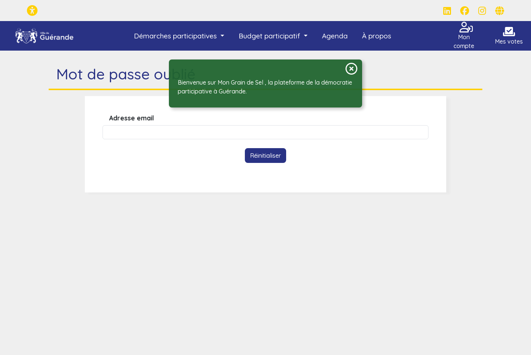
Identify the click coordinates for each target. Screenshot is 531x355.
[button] (178, 36)
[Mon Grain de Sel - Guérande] (44, 36)
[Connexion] (469, 29)
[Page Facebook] (464, 10)
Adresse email (131, 118)
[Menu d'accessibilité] (32, 10)
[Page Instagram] (482, 10)
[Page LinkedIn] (447, 10)
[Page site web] (499, 10)
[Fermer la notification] (351, 68)
